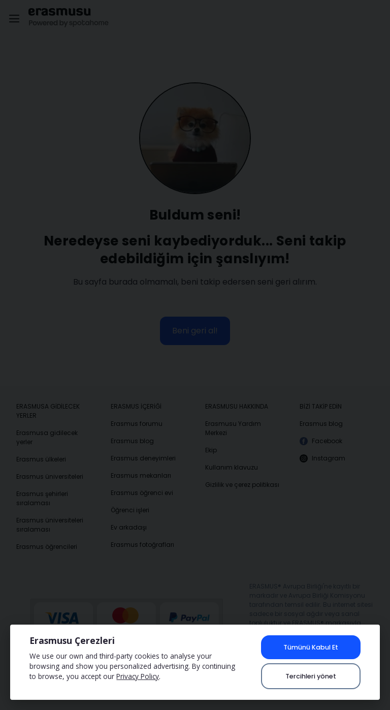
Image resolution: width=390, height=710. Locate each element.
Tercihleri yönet (310, 676)
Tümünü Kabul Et (310, 647)
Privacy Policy (137, 676)
